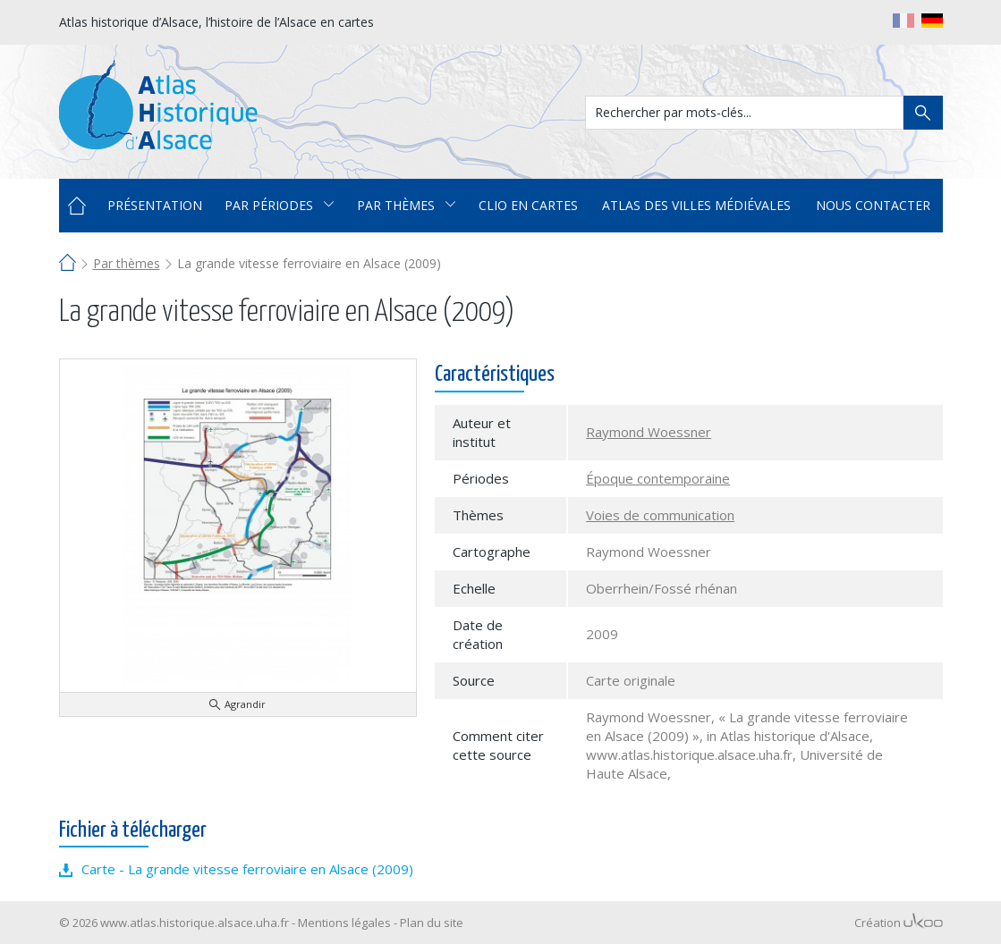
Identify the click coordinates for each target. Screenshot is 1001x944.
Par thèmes (126, 263)
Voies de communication (660, 515)
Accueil (78, 205)
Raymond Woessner (648, 432)
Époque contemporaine (658, 478)
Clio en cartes (528, 205)
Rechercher (923, 113)
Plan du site (431, 922)
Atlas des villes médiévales (696, 205)
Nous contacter (873, 205)
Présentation (154, 205)
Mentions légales (344, 922)
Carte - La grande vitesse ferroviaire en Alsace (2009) (247, 869)
